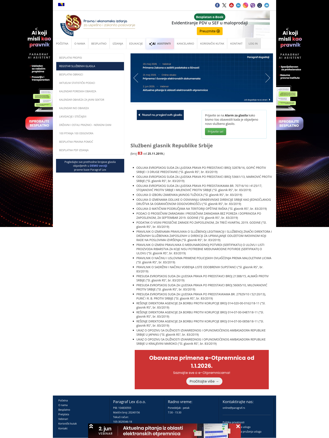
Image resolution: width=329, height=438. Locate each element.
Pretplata (63, 414)
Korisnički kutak (67, 423)
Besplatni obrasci (71, 74)
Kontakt (62, 428)
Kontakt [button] (236, 43)
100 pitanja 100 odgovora (76, 133)
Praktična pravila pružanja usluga (242, 431)
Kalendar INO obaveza (74, 108)
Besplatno (99, 43)
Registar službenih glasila (77, 66)
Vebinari (63, 419)
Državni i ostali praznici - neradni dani (85, 125)
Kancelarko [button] (185, 43)
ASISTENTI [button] (160, 43)
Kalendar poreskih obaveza (77, 91)
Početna (62, 43)
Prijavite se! (215, 131)
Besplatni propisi (70, 57)
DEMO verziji (98, 166)
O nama (79, 43)
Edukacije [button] (136, 43)
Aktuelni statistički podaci (77, 83)
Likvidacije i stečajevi (72, 116)
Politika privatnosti (233, 422)
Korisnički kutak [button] (212, 43)
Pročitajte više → (204, 381)
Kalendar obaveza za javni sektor (81, 100)
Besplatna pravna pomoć (76, 142)
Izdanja (118, 43)
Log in (253, 43)
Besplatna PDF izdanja (74, 150)
